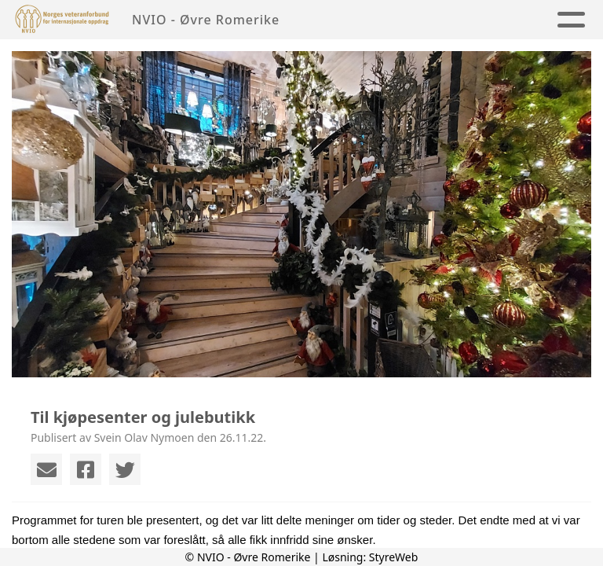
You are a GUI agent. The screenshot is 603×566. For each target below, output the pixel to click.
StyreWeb (393, 556)
